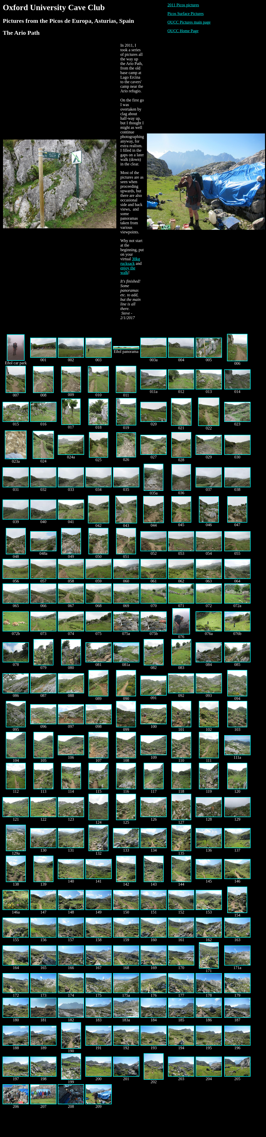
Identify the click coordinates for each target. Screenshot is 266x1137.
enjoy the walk (127, 270)
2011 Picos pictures (183, 5)
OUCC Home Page (183, 31)
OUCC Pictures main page (189, 22)
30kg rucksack (130, 261)
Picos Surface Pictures (185, 13)
